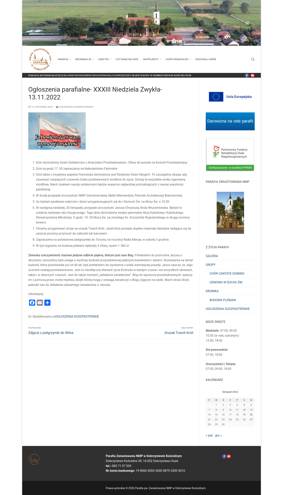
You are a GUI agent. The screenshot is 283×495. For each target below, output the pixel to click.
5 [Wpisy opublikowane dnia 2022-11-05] (244, 405)
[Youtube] (252, 75)
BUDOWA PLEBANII (223, 300)
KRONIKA (212, 291)
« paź (209, 435)
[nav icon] (248, 23)
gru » (218, 435)
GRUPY (211, 265)
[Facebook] (247, 75)
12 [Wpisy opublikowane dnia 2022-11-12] (244, 410)
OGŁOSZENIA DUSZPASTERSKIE (74, 107)
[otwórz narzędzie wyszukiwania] (253, 59)
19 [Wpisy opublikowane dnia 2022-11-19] (244, 414)
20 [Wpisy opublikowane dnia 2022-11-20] (251, 414)
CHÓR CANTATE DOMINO (227, 273)
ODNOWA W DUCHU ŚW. (226, 282)
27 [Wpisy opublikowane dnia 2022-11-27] (251, 419)
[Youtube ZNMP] (229, 456)
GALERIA (212, 256)
